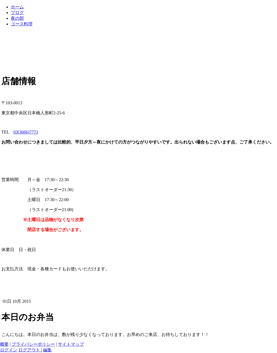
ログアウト (29, 350)
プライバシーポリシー (33, 344)
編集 (47, 350)
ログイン (8, 350)
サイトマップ (71, 344)
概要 (4, 344)
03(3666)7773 (26, 132)
